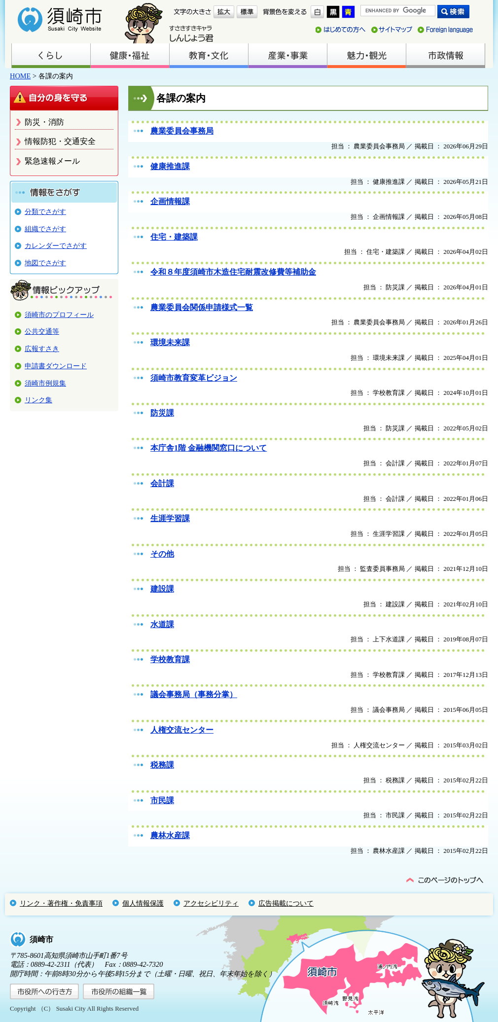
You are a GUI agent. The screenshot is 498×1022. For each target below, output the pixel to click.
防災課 (162, 413)
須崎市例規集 (45, 383)
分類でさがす (45, 211)
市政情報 (445, 55)
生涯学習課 (170, 518)
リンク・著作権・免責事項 (61, 903)
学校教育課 (170, 659)
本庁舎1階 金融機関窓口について (208, 448)
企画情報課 (170, 201)
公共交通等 (42, 331)
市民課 (162, 800)
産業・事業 (287, 55)
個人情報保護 (143, 903)
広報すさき (42, 348)
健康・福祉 (129, 55)
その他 (162, 554)
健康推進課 (170, 166)
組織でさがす (45, 229)
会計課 (162, 483)
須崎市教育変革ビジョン (193, 378)
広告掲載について (286, 903)
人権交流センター (181, 730)
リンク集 (38, 400)
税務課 (162, 765)
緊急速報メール (52, 161)
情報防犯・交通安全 (60, 141)
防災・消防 (44, 122)
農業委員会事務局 (181, 131)
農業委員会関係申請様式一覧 (201, 307)
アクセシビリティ (211, 903)
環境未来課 (170, 342)
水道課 (162, 624)
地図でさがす (45, 263)
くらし (50, 55)
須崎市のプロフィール (59, 314)
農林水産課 (170, 835)
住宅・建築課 (174, 237)
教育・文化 (208, 55)
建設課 (162, 589)
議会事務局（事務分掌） (193, 694)
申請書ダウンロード (56, 366)
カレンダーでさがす (56, 245)
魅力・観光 (366, 55)
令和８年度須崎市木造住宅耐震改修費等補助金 (233, 272)
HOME (20, 76)
